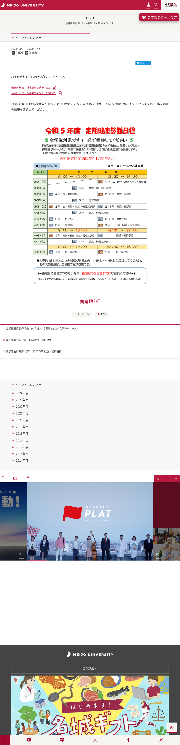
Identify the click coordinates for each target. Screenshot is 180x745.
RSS (101, 314)
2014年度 (22, 460)
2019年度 (22, 426)
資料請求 (90, 668)
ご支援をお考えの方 (159, 17)
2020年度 (22, 420)
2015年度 (22, 453)
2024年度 (22, 393)
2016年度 (22, 447)
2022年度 (22, 406)
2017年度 (22, 440)
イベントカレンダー (28, 37)
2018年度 (22, 433)
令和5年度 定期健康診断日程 (30, 88)
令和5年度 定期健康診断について (33, 93)
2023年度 (22, 400)
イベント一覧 (81, 314)
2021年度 (22, 413)
